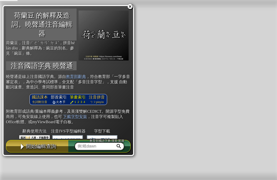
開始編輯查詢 (37, 146)
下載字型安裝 (75, 116)
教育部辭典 (76, 76)
